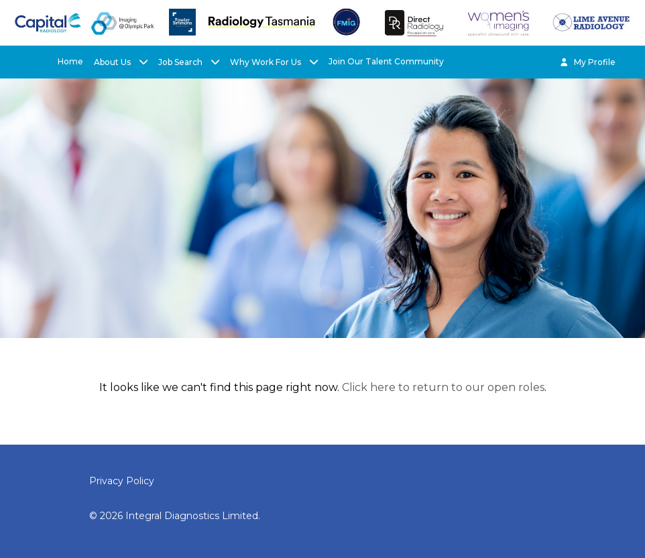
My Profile (587, 62)
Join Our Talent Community (386, 61)
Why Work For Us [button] (266, 62)
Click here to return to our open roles (443, 387)
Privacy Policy (121, 481)
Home (70, 61)
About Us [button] (113, 62)
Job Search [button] (181, 62)
